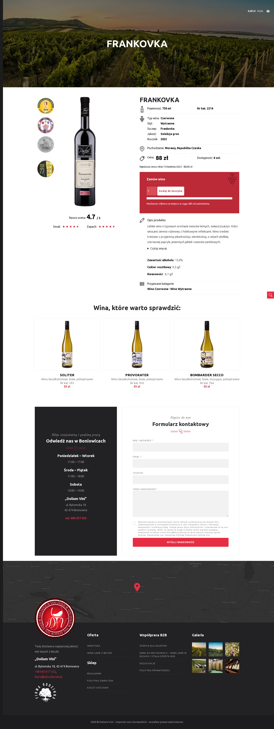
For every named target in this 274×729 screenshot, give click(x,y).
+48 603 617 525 (45, 671)
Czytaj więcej (158, 248)
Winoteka (93, 646)
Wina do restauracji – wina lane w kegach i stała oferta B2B (163, 655)
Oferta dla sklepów (153, 646)
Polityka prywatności (155, 670)
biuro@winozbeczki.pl (48, 676)
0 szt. (257, 11)
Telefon (181, 476)
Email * (181, 460)
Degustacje (147, 663)
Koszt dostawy (98, 687)
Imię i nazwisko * (181, 443)
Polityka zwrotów (100, 680)
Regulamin (94, 673)
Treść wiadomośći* (181, 502)
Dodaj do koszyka (170, 191)
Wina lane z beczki (99, 653)
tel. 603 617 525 (76, 518)
